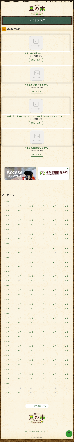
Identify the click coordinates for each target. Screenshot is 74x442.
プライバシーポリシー (31, 431)
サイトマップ (45, 431)
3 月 (43, 210)
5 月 (19, 210)
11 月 (19, 206)
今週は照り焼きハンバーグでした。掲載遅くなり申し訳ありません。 (36, 116)
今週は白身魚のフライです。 (37, 148)
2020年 (7, 271)
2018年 (7, 299)
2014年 (7, 355)
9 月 (43, 206)
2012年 (7, 383)
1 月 (66, 210)
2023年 (7, 229)
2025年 (7, 201)
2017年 (7, 313)
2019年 (7, 285)
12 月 (7, 220)
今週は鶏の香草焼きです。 (36, 53)
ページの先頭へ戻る (38, 406)
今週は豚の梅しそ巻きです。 (37, 85)
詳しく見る (36, 60)
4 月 (31, 210)
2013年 (7, 369)
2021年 (7, 257)
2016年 (7, 327)
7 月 (66, 206)
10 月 (31, 206)
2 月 (54, 210)
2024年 (7, 215)
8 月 (54, 206)
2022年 (7, 243)
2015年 (7, 341)
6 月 (7, 210)
